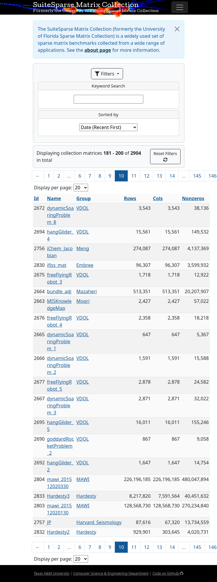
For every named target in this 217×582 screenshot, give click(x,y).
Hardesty (86, 496)
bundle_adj (59, 291)
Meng (82, 248)
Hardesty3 (58, 496)
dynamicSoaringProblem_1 (60, 341)
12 (146, 176)
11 (134, 176)
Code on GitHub (167, 573)
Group (83, 198)
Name (54, 198)
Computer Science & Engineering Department (111, 573)
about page (98, 50)
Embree (84, 265)
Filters (105, 74)
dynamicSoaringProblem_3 (60, 405)
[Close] (177, 29)
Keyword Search (108, 86)
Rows (130, 198)
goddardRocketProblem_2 (60, 446)
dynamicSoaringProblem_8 (60, 215)
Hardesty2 (58, 532)
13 (159, 176)
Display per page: (53, 187)
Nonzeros (193, 198)
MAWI (82, 479)
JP (49, 522)
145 (197, 176)
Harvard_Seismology (99, 522)
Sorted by (108, 114)
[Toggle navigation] (179, 7)
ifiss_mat (56, 265)
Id (36, 198)
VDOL (82, 208)
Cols (158, 198)
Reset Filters (165, 156)
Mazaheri (86, 291)
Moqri (83, 301)
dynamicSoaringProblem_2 (60, 365)
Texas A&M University (51, 573)
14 (172, 176)
